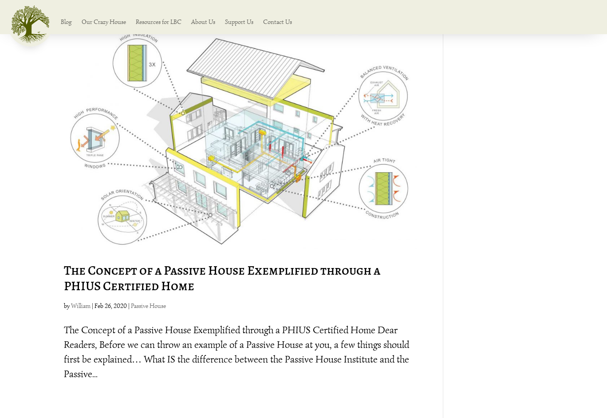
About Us (203, 22)
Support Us (239, 22)
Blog (66, 22)
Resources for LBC (158, 22)
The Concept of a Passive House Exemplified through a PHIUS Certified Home (222, 278)
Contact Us (277, 22)
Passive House (148, 306)
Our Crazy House (104, 22)
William (81, 306)
